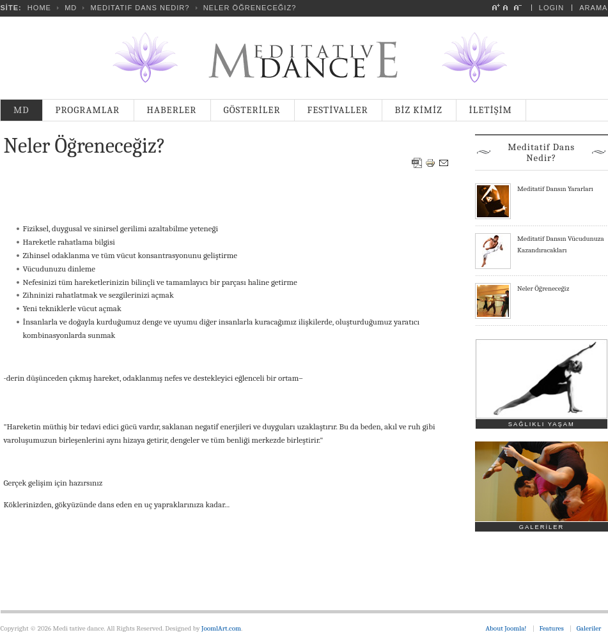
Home (39, 8)
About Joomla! (506, 628)
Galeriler (589, 628)
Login (551, 8)
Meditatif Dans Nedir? (139, 8)
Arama (593, 8)
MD (71, 8)
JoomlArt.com (221, 628)
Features (552, 628)
